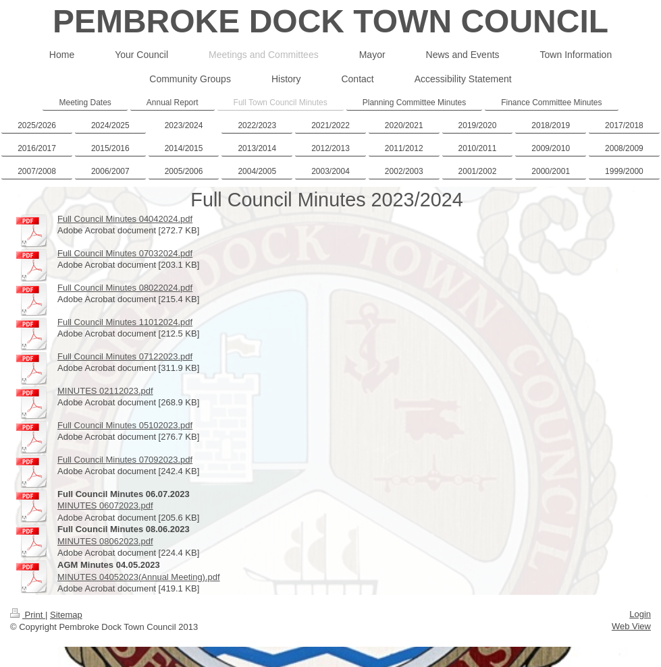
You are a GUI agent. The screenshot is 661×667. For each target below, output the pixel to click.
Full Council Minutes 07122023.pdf (124, 356)
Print (27, 615)
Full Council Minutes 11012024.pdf (124, 322)
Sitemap (66, 615)
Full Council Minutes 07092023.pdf (124, 460)
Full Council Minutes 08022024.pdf (124, 288)
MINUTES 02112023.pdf (105, 391)
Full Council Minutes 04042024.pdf (124, 219)
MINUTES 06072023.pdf (105, 505)
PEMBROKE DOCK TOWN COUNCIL (330, 21)
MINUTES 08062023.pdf (105, 541)
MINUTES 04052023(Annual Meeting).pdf (138, 577)
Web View (631, 626)
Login (640, 614)
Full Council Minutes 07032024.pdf (124, 253)
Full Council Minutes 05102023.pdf (124, 425)
